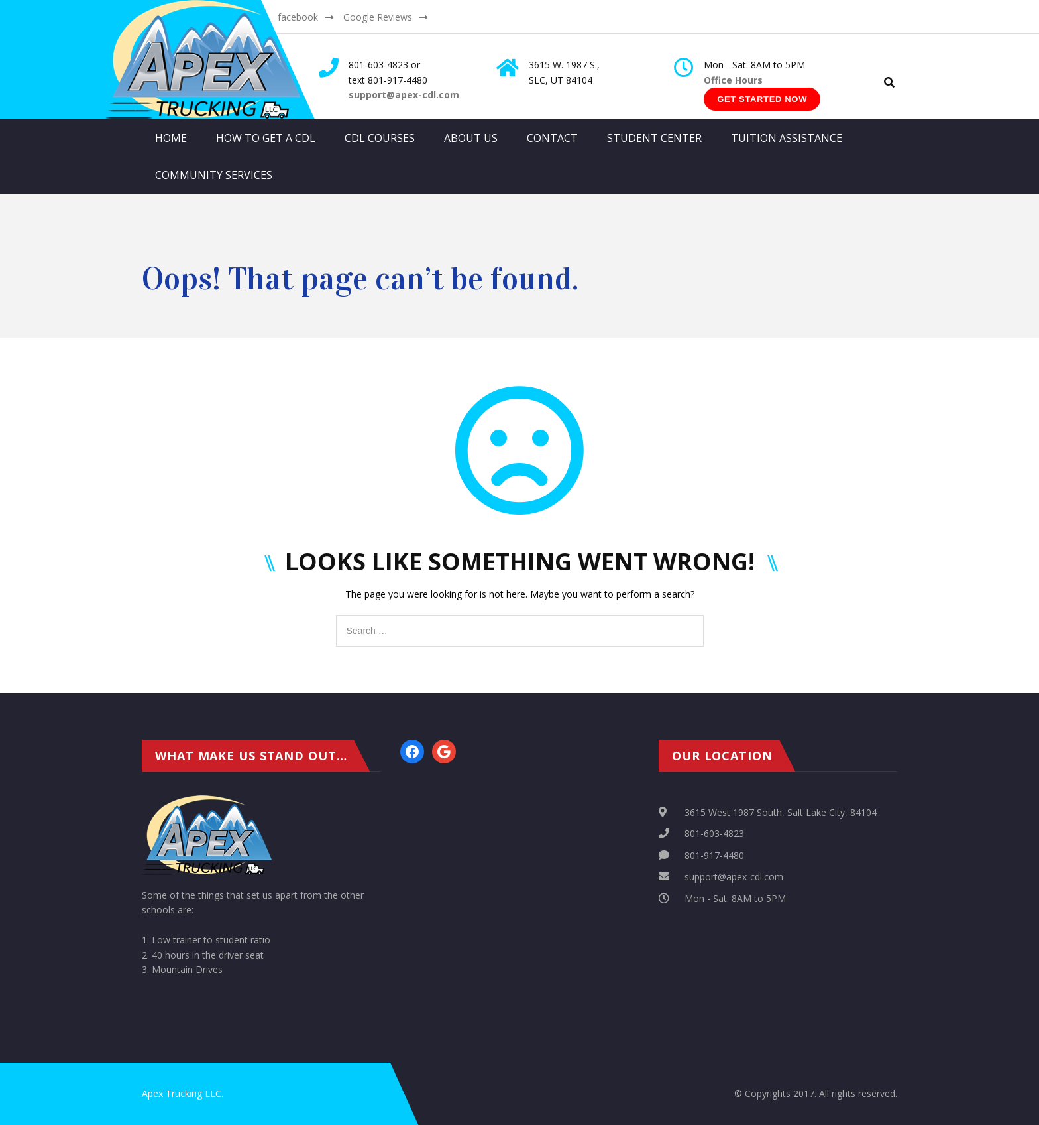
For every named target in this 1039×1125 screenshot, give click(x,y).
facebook (298, 17)
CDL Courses (380, 138)
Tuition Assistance (786, 138)
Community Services (213, 175)
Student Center (654, 138)
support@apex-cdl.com (733, 876)
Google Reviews (377, 17)
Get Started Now (762, 99)
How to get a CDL (265, 138)
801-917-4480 (714, 855)
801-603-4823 (714, 833)
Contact (552, 138)
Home (171, 138)
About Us (471, 138)
